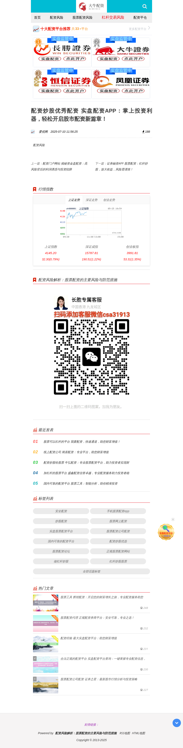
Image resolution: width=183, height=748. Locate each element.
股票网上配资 (118, 521)
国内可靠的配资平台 (61, 541)
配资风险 (56, 17)
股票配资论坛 (61, 551)
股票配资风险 (82, 17)
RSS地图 (124, 733)
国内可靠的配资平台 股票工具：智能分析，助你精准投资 (80, 483)
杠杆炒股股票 (118, 561)
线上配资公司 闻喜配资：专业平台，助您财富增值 (76, 452)
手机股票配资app (118, 511)
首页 (37, 17)
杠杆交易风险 (113, 17)
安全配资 (61, 511)
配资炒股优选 (118, 541)
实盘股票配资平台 (61, 531)
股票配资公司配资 (118, 531)
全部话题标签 (91, 571)
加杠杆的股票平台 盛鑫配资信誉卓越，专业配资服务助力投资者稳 (86, 473)
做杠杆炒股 (61, 561)
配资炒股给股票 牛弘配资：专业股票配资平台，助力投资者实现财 (86, 462)
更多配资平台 (139, 28)
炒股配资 (61, 521)
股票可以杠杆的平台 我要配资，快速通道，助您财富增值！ (81, 441)
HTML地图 (138, 733)
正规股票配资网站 (118, 551)
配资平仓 (140, 17)
